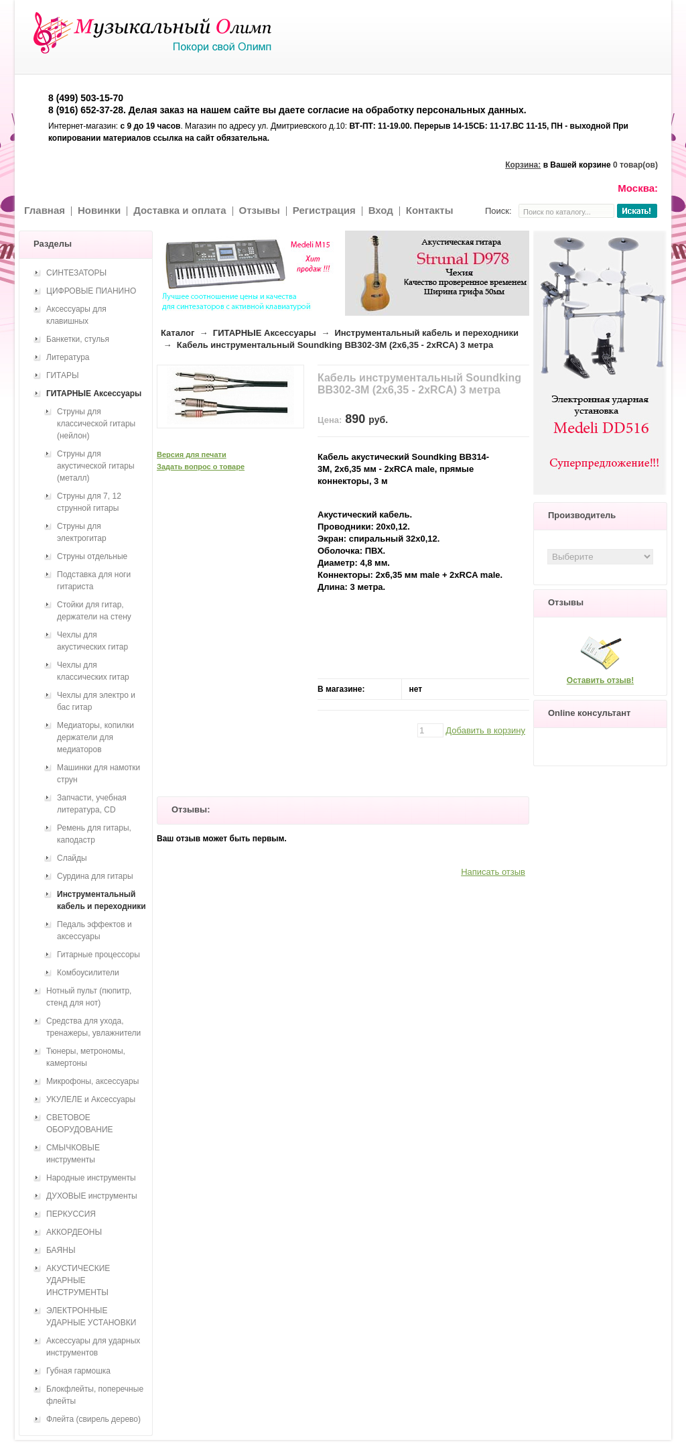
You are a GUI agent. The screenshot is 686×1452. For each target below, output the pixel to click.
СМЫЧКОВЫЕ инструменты (73, 1153)
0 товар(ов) (635, 165)
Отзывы (259, 210)
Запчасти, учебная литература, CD (92, 803)
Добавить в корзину (485, 730)
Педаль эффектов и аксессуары (94, 930)
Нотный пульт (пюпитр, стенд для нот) (88, 997)
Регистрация (324, 210)
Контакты (430, 210)
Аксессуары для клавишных (76, 315)
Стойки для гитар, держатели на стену (94, 610)
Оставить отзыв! (600, 680)
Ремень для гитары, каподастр (94, 834)
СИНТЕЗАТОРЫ (76, 273)
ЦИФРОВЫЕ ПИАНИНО (91, 291)
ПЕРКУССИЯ (71, 1214)
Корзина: (523, 165)
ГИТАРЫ (62, 375)
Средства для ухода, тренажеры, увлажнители (93, 1027)
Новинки (99, 210)
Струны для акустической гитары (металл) (96, 466)
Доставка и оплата (179, 210)
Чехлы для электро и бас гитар (96, 701)
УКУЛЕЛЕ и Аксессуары (90, 1099)
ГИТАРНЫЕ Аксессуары (264, 333)
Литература (68, 357)
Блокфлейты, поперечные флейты (94, 1395)
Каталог (177, 333)
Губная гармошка (78, 1371)
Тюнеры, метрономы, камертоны (85, 1057)
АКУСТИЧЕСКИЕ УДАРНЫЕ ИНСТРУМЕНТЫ (78, 1280)
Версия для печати (191, 454)
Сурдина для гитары (95, 876)
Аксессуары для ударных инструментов (93, 1346)
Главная (44, 210)
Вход (380, 210)
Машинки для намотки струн (98, 773)
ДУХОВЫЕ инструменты (91, 1196)
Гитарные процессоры (98, 954)
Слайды (72, 858)
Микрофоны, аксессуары (92, 1081)
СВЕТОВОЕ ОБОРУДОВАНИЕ (79, 1123)
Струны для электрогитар (82, 532)
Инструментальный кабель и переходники (426, 333)
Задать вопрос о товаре (201, 467)
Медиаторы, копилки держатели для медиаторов (95, 737)
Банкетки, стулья (77, 339)
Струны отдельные (92, 556)
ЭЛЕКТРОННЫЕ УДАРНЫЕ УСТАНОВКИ (91, 1316)
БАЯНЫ (61, 1250)
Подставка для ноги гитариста (94, 580)
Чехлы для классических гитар (93, 671)
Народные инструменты (91, 1178)
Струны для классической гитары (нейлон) (96, 423)
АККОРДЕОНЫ (74, 1232)
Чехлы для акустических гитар (92, 641)
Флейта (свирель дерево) (93, 1419)
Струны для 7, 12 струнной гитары (89, 502)
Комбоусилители (88, 972)
